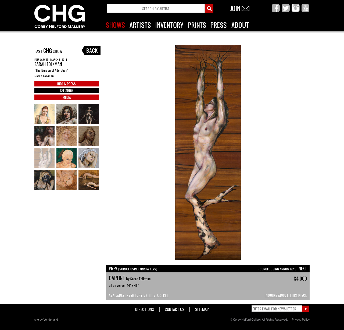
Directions (144, 308)
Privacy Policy (301, 319)
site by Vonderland (46, 319)
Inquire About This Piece (286, 295)
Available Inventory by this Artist (139, 295)
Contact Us (174, 308)
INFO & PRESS (66, 83)
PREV (133, 268)
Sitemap (202, 308)
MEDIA (67, 97)
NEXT (283, 268)
